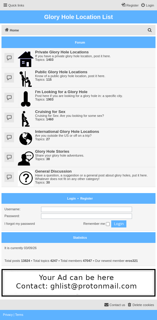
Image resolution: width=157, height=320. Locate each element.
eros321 (131, 260)
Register (86, 198)
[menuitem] (147, 5)
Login (71, 198)
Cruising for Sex (50, 111)
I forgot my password (19, 223)
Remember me (96, 224)
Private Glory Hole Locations (62, 52)
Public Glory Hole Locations (61, 72)
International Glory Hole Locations (67, 131)
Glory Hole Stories (52, 151)
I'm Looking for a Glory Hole (61, 92)
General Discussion (53, 171)
